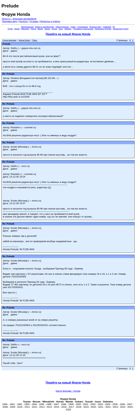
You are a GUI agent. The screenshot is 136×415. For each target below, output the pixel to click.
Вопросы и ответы (50, 21)
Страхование (82, 27)
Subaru (47, 29)
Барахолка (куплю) (120, 29)
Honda (33, 29)
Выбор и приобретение (44, 27)
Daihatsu (67, 29)
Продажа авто (9, 21)
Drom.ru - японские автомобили (19, 18)
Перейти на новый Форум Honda (68, 34)
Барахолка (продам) (103, 29)
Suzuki (54, 29)
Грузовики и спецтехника (83, 29)
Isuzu (61, 29)
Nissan (17, 29)
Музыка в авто (95, 27)
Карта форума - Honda (68, 391)
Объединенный (27, 27)
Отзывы (34, 21)
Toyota (10, 29)
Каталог (23, 21)
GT (114, 27)
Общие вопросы (62, 27)
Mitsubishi (25, 29)
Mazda (40, 29)
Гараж (73, 27)
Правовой (107, 27)
